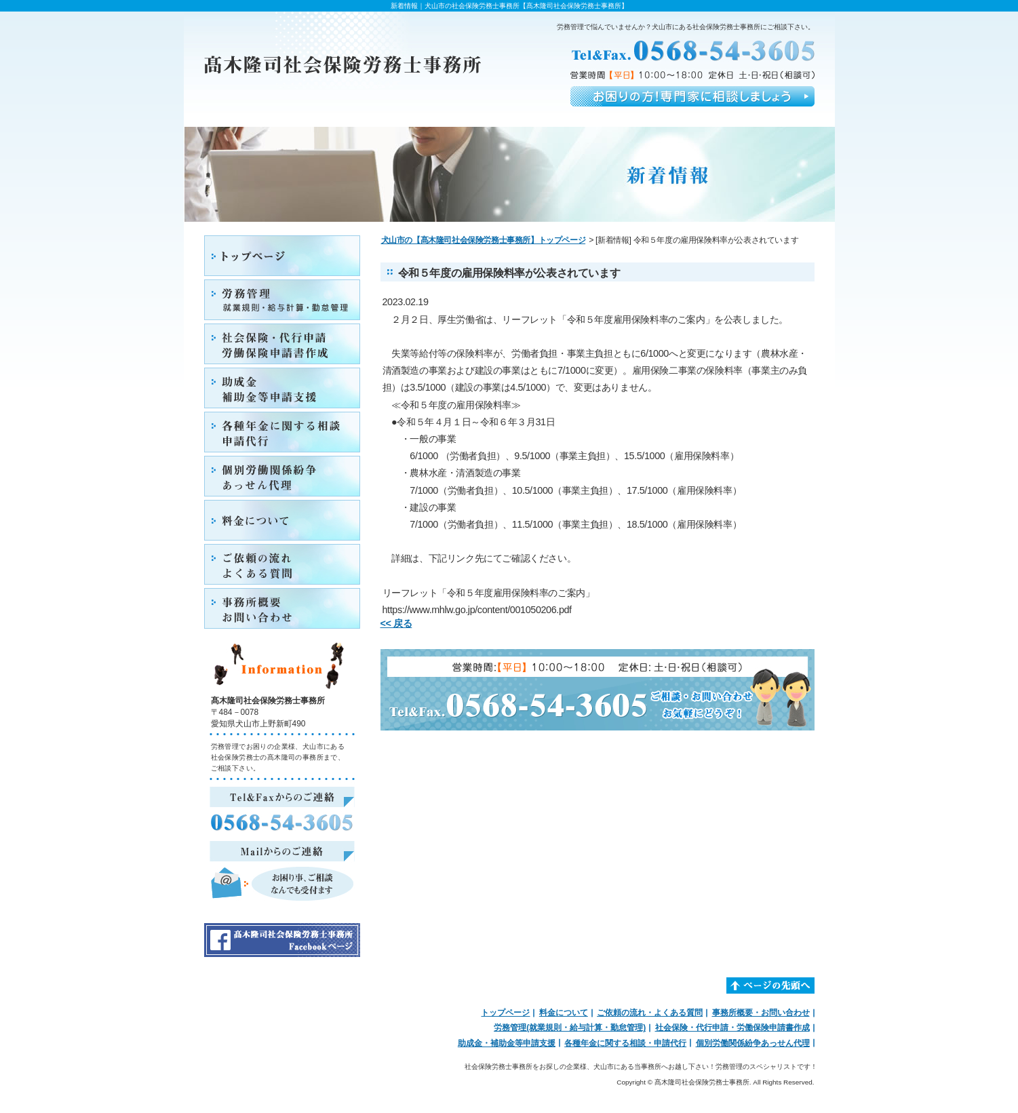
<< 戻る (396, 623)
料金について (563, 1012)
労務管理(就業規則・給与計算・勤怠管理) (570, 1027)
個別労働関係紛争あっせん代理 (753, 1043)
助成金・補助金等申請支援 (506, 1043)
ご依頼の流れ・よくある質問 (650, 1012)
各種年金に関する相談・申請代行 (625, 1043)
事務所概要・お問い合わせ (761, 1012)
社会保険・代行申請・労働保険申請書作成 (732, 1027)
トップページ (505, 1012)
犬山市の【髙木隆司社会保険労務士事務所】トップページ (483, 240)
